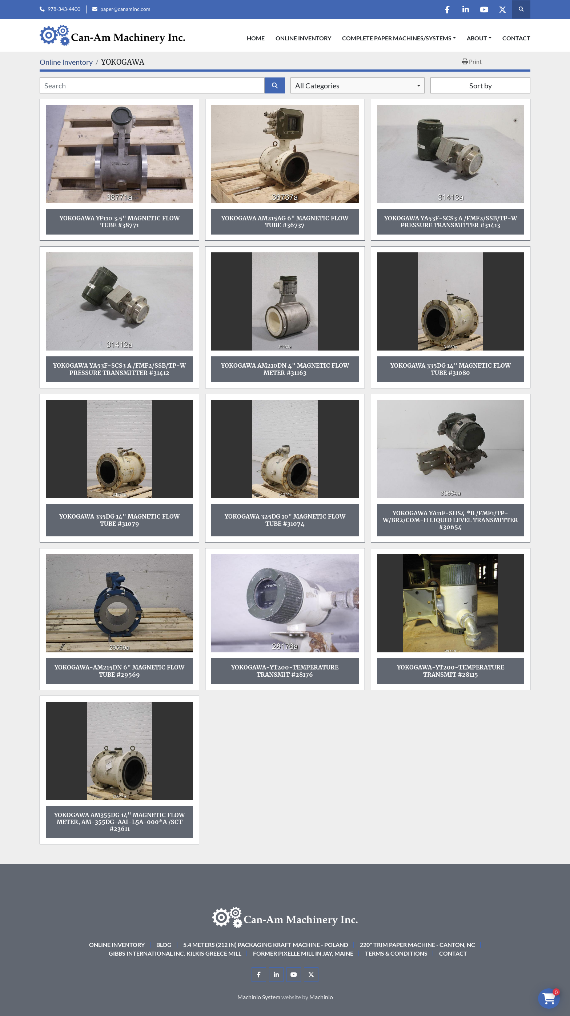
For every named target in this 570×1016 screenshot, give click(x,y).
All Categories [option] (317, 85)
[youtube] (484, 9)
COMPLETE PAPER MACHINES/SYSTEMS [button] (396, 38)
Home (256, 38)
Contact (516, 38)
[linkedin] (465, 9)
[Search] (152, 85)
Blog (164, 944)
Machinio (321, 996)
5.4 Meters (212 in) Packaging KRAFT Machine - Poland (265, 944)
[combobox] (357, 85)
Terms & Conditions (396, 953)
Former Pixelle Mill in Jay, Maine (303, 953)
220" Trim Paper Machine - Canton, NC (417, 944)
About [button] (477, 38)
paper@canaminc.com (125, 9)
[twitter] (502, 9)
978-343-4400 (64, 9)
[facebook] (447, 9)
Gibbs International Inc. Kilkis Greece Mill (175, 953)
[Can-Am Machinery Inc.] (285, 916)
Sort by (480, 85)
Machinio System (258, 996)
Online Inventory (303, 38)
